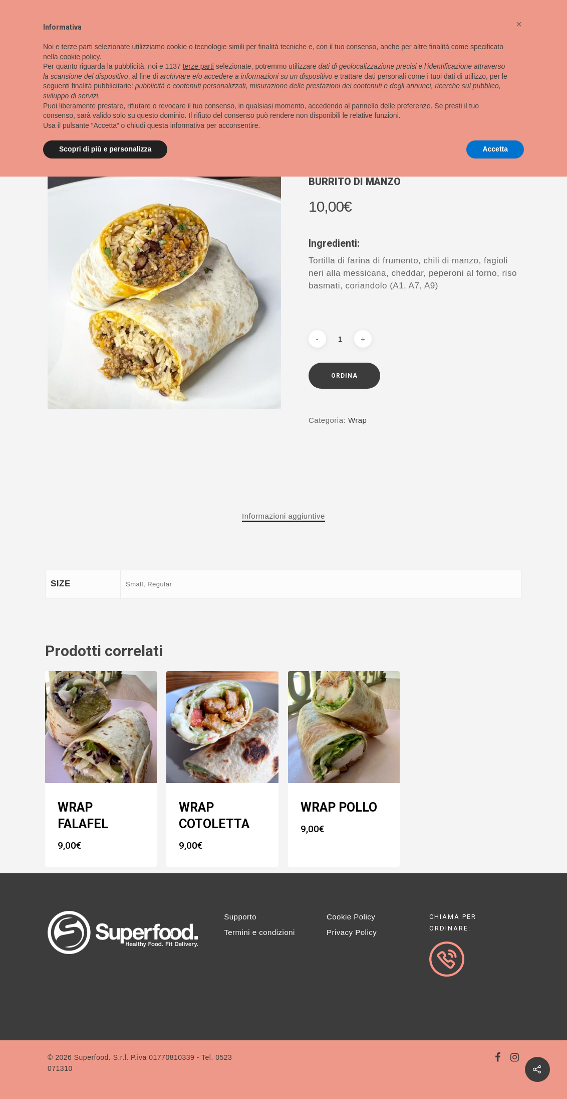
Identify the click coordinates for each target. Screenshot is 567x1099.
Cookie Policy (351, 916)
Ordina (344, 375)
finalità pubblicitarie (101, 86)
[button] (519, 24)
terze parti (198, 66)
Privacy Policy (352, 932)
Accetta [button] (495, 149)
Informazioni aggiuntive (283, 516)
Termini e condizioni (259, 932)
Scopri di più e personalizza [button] (105, 149)
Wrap (357, 420)
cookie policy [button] (79, 57)
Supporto (240, 916)
